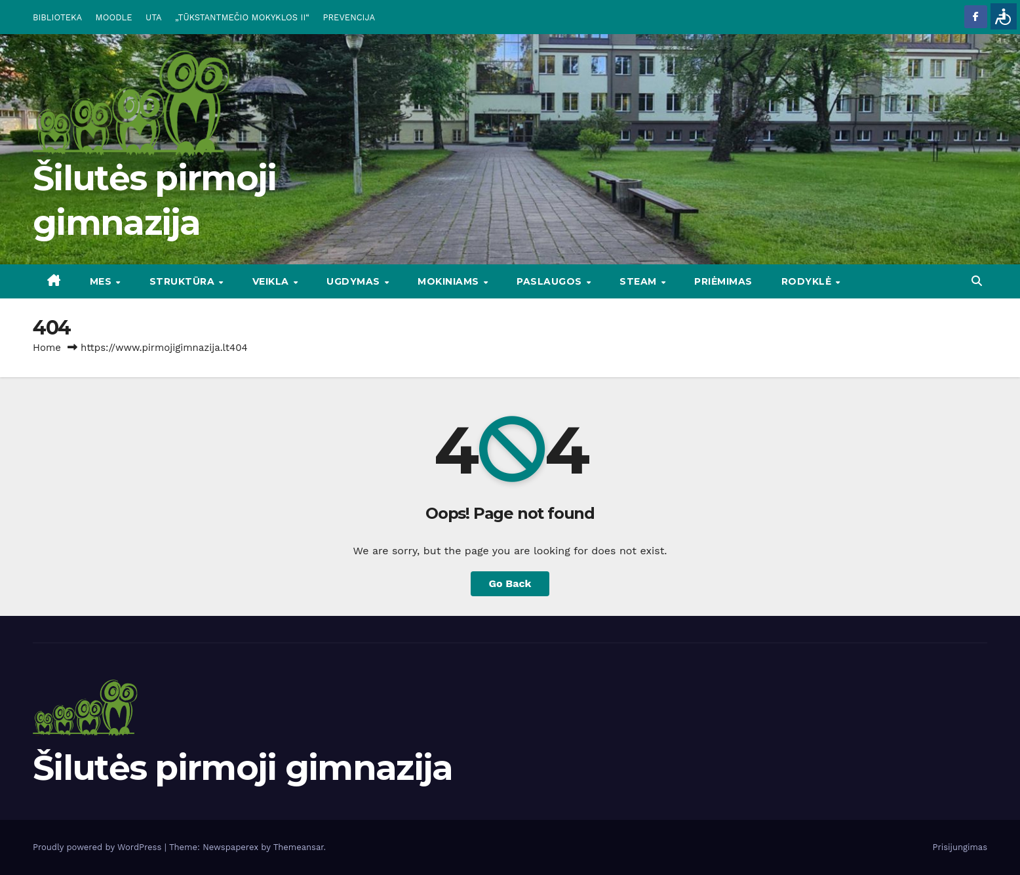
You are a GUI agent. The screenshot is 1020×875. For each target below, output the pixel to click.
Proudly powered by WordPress (99, 847)
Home (47, 348)
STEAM (639, 281)
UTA (153, 17)
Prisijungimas (960, 847)
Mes (102, 281)
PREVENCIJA (349, 17)
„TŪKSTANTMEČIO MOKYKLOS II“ (242, 17)
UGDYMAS (354, 281)
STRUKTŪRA (183, 281)
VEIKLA (272, 281)
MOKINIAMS (450, 281)
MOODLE (114, 17)
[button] (976, 281)
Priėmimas (723, 281)
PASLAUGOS (551, 281)
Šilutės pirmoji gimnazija (243, 767)
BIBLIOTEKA (57, 17)
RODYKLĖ (807, 281)
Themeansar (298, 847)
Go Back (510, 583)
